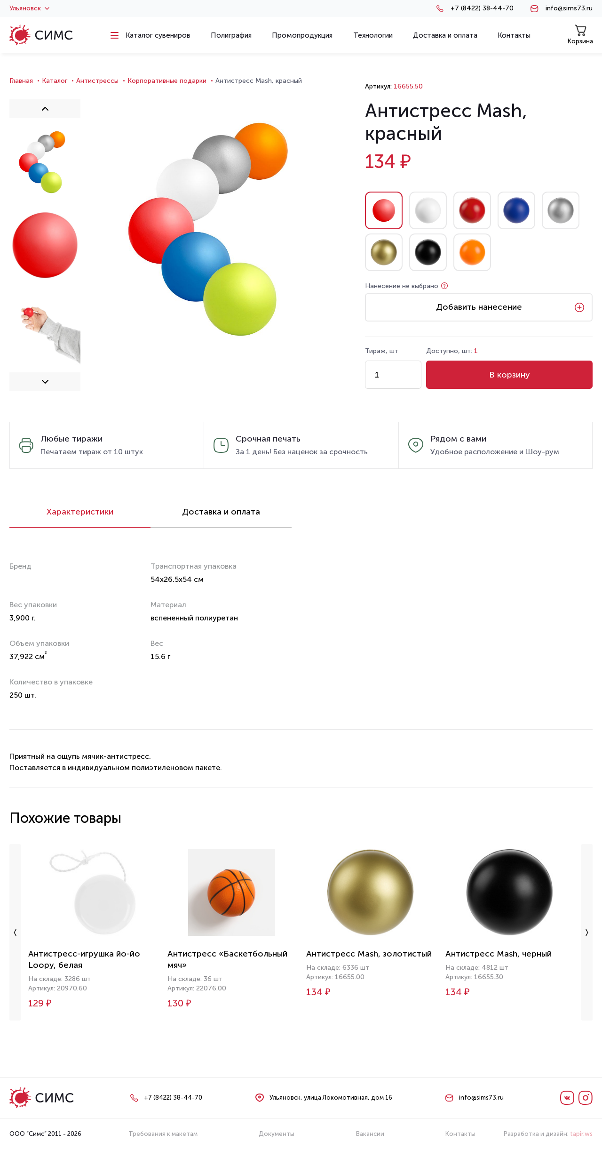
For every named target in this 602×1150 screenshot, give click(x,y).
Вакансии (370, 1133)
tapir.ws (581, 1133)
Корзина (580, 34)
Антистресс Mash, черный (498, 954)
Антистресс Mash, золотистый (369, 954)
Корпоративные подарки (166, 81)
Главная (21, 81)
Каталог (54, 81)
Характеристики (80, 512)
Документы (276, 1133)
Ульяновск (29, 8)
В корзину (509, 375)
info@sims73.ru (569, 8)
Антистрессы (97, 81)
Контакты (460, 1133)
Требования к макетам (163, 1133)
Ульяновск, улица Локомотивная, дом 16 (330, 1097)
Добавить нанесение (479, 307)
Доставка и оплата (221, 512)
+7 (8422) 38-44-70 (482, 8)
